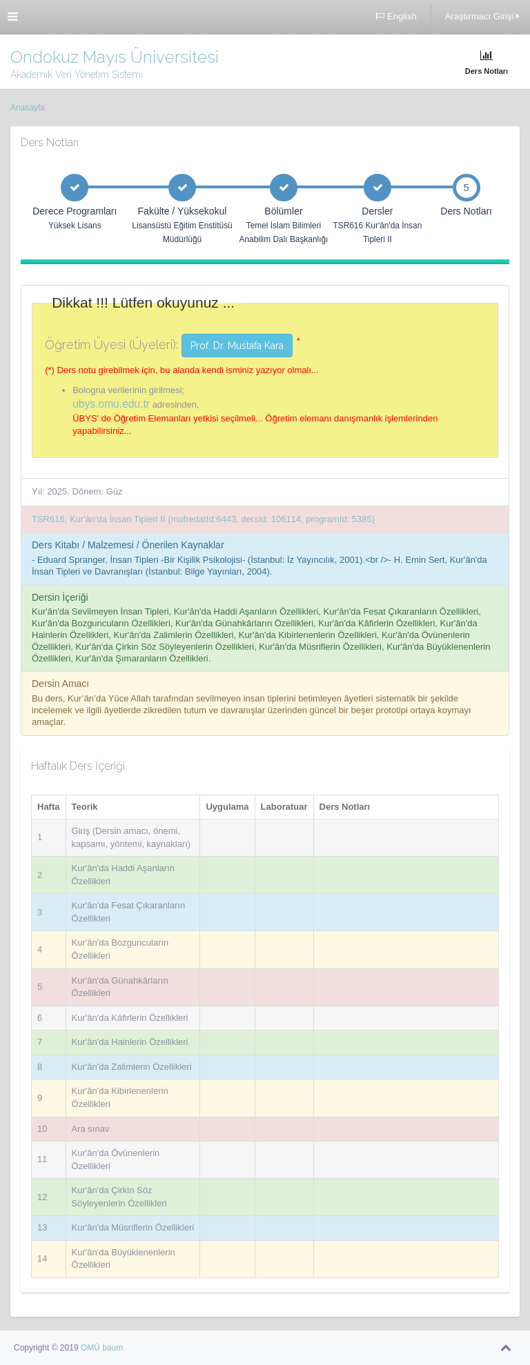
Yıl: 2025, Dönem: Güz (77, 491)
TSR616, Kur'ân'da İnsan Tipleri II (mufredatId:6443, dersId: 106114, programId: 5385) (203, 519)
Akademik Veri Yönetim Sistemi (76, 74)
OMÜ (91, 1348)
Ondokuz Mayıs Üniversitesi (114, 57)
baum (112, 1348)
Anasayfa (27, 107)
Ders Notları (486, 62)
